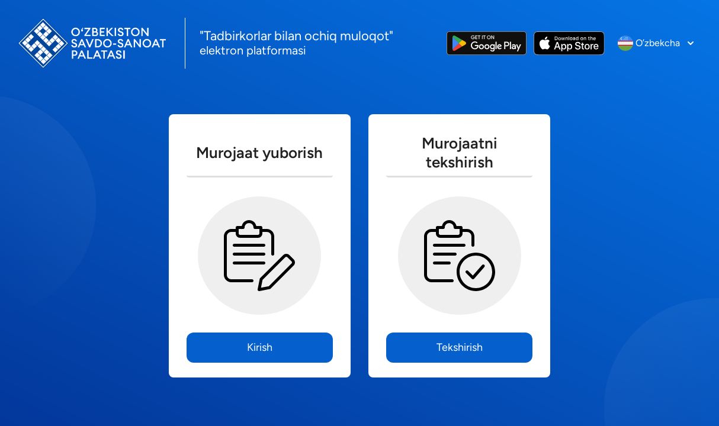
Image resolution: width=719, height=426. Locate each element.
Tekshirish (459, 347)
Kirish (259, 347)
